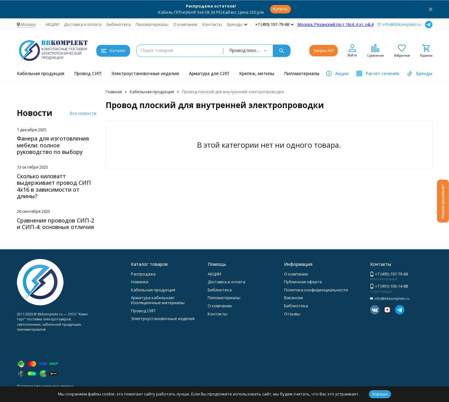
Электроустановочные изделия (145, 73)
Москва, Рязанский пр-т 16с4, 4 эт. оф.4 (335, 24)
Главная (114, 91)
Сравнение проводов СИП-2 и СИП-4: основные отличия (55, 224)
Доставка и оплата (83, 24)
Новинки (139, 282)
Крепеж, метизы (256, 73)
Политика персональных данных (45, 386)
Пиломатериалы (152, 24)
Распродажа (143, 274)
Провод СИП (87, 73)
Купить (280, 9)
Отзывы (292, 314)
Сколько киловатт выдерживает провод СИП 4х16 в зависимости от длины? (54, 186)
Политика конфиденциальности (316, 290)
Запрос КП (323, 50)
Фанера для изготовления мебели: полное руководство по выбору (53, 145)
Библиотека (119, 24)
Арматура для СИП (209, 73)
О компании (185, 24)
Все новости (83, 113)
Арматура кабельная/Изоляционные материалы (158, 300)
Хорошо (380, 394)
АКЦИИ (52, 24)
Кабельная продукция (40, 73)
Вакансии (293, 297)
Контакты (212, 24)
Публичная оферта (303, 282)
